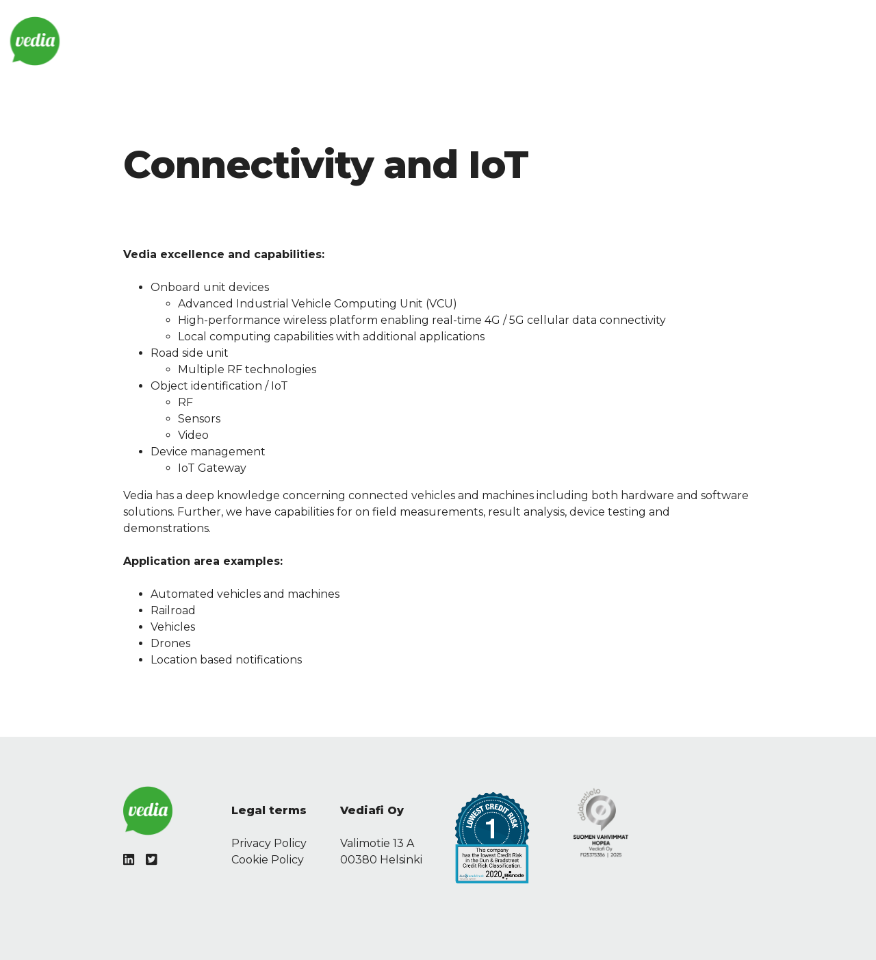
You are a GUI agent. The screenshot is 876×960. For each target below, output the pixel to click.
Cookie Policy (267, 859)
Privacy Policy (269, 843)
